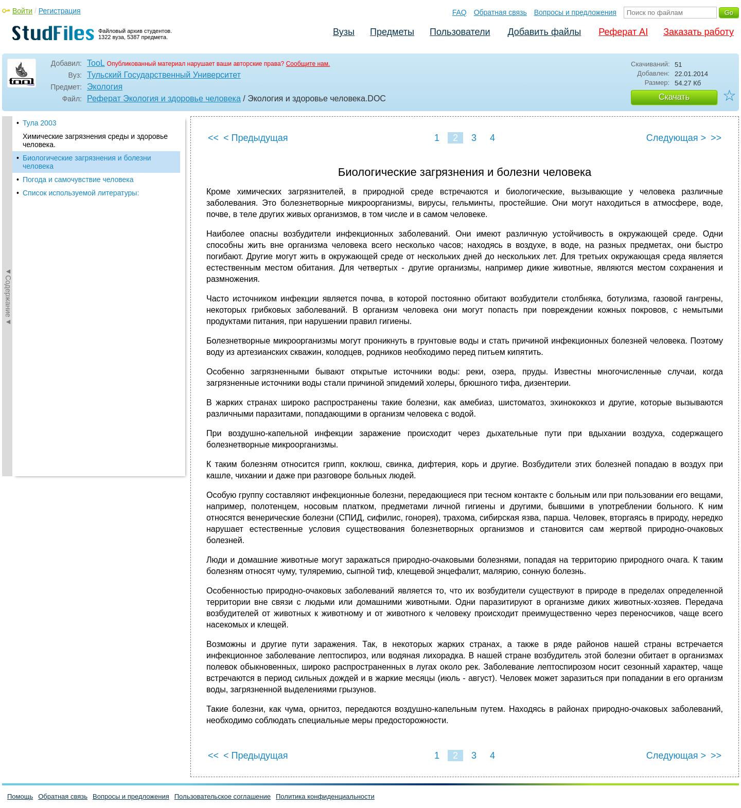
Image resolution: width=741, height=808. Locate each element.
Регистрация (60, 11)
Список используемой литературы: (81, 193)
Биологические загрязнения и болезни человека (87, 162)
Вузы (344, 32)
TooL (96, 63)
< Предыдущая (255, 138)
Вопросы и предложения (575, 12)
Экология (104, 86)
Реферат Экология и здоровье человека (164, 98)
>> (716, 138)
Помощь (20, 796)
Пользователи (460, 32)
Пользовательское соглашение (222, 796)
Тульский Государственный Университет (164, 74)
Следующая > (676, 138)
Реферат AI (623, 32)
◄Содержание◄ (8, 296)
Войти (22, 11)
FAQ (459, 12)
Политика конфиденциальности (325, 796)
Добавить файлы (544, 32)
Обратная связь (500, 12)
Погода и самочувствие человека (78, 179)
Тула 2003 (39, 123)
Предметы (392, 32)
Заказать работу (698, 32)
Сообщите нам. (308, 64)
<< (213, 138)
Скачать (674, 97)
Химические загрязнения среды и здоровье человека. (95, 140)
